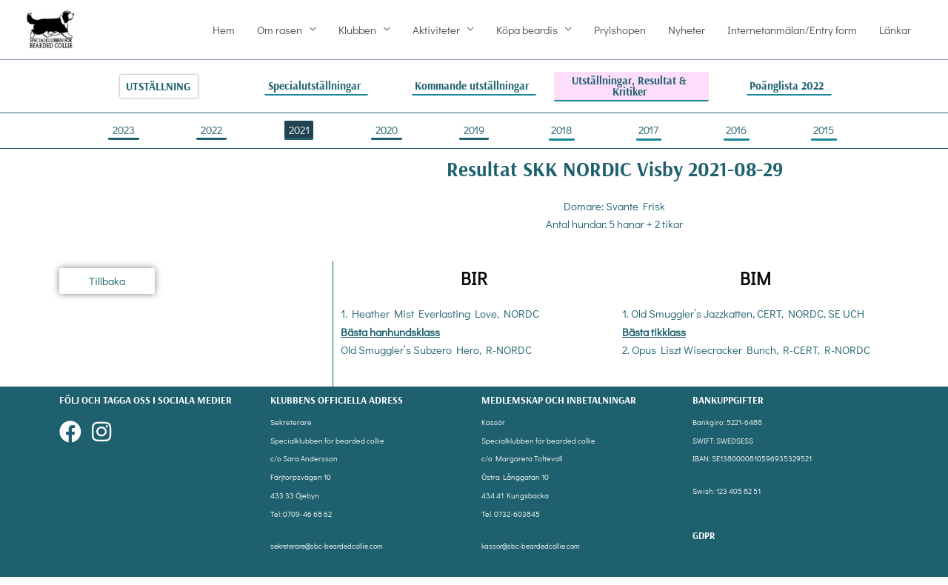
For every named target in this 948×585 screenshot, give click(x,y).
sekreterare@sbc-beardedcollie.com (332, 554)
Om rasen (279, 34)
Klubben (357, 34)
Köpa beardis (527, 34)
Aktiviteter (436, 34)
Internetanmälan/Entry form (792, 34)
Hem (224, 34)
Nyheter (686, 34)
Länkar (895, 34)
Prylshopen (620, 34)
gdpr (704, 543)
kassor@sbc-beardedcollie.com (534, 554)
